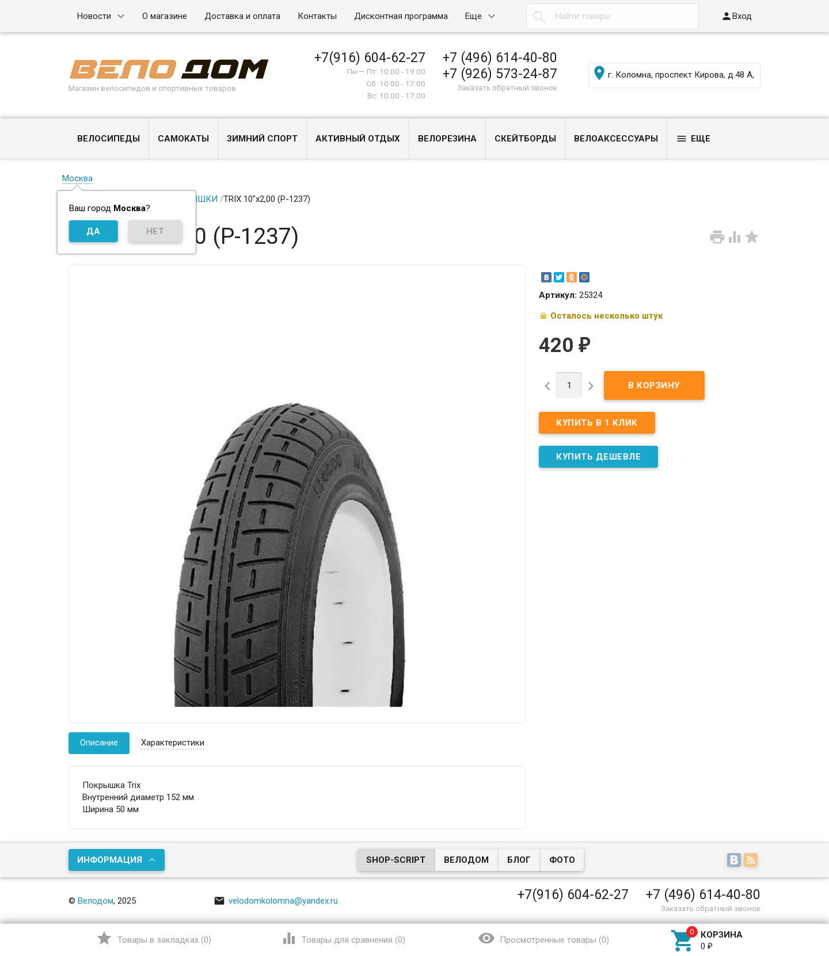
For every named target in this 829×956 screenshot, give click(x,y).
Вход (736, 16)
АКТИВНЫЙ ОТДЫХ (357, 138)
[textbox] (612, 16)
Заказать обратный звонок (507, 87)
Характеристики (172, 742)
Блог (519, 860)
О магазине (164, 16)
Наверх (780, 900)
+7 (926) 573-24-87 (500, 74)
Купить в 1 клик (597, 423)
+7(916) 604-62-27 (369, 57)
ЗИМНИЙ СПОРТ (262, 138)
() (153, 938)
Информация (109, 860)
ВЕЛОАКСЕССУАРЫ (616, 138)
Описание (99, 742)
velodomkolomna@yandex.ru (276, 901)
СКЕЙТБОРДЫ (525, 138)
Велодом (466, 860)
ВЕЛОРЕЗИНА (447, 138)
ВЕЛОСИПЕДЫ (108, 138)
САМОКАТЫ (183, 138)
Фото (562, 860)
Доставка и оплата (242, 16)
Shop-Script (395, 860)
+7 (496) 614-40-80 (500, 57)
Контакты (317, 16)
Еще (473, 16)
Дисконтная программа (401, 16)
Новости (94, 16)
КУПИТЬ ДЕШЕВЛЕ (598, 457)
